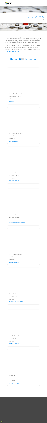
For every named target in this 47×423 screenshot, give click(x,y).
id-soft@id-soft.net (14, 343)
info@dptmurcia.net (14, 262)
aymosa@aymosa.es (14, 180)
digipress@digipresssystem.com (17, 222)
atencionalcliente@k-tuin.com (16, 301)
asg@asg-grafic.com (14, 383)
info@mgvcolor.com (13, 141)
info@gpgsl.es (12, 101)
